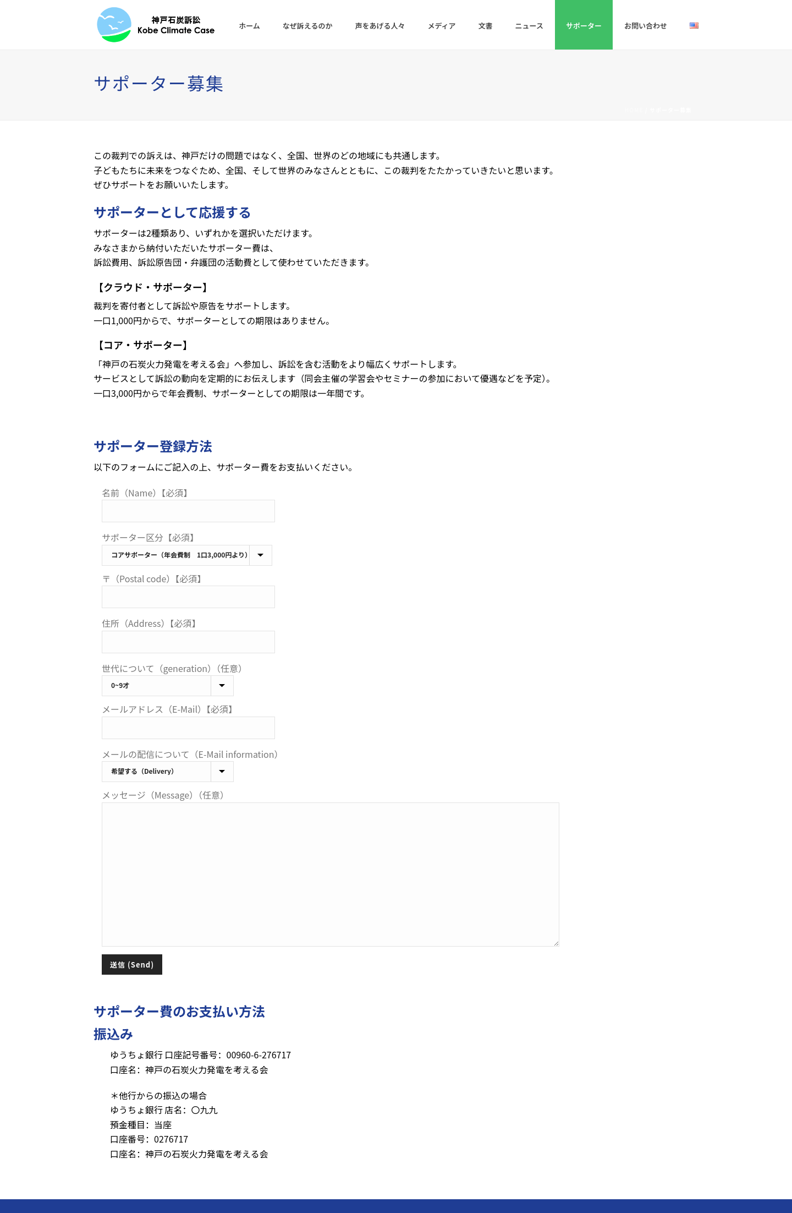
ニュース (529, 25)
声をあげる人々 (380, 25)
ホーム (249, 25)
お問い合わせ (645, 25)
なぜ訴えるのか (308, 25)
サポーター (584, 25)
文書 (486, 25)
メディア (442, 25)
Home (634, 110)
